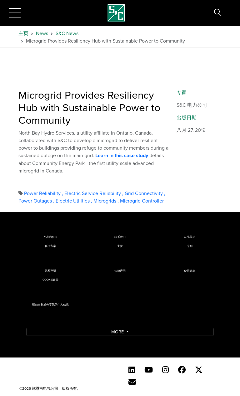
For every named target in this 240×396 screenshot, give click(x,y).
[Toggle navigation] (15, 12)
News (42, 33)
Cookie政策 (50, 280)
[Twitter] (198, 369)
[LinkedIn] (131, 369)
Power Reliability (44, 193)
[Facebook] (182, 369)
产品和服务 (50, 237)
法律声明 (120, 271)
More (118, 331)
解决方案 (50, 246)
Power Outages (37, 200)
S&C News (67, 33)
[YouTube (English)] (148, 369)
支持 (120, 246)
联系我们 (120, 237)
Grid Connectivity (145, 193)
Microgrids (106, 200)
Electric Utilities (74, 200)
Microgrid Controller (142, 200)
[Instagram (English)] (165, 369)
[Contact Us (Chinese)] (132, 382)
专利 (189, 246)
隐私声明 (50, 271)
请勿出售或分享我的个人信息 (50, 304)
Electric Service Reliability (94, 193)
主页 (23, 33)
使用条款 (189, 271)
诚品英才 (189, 237)
